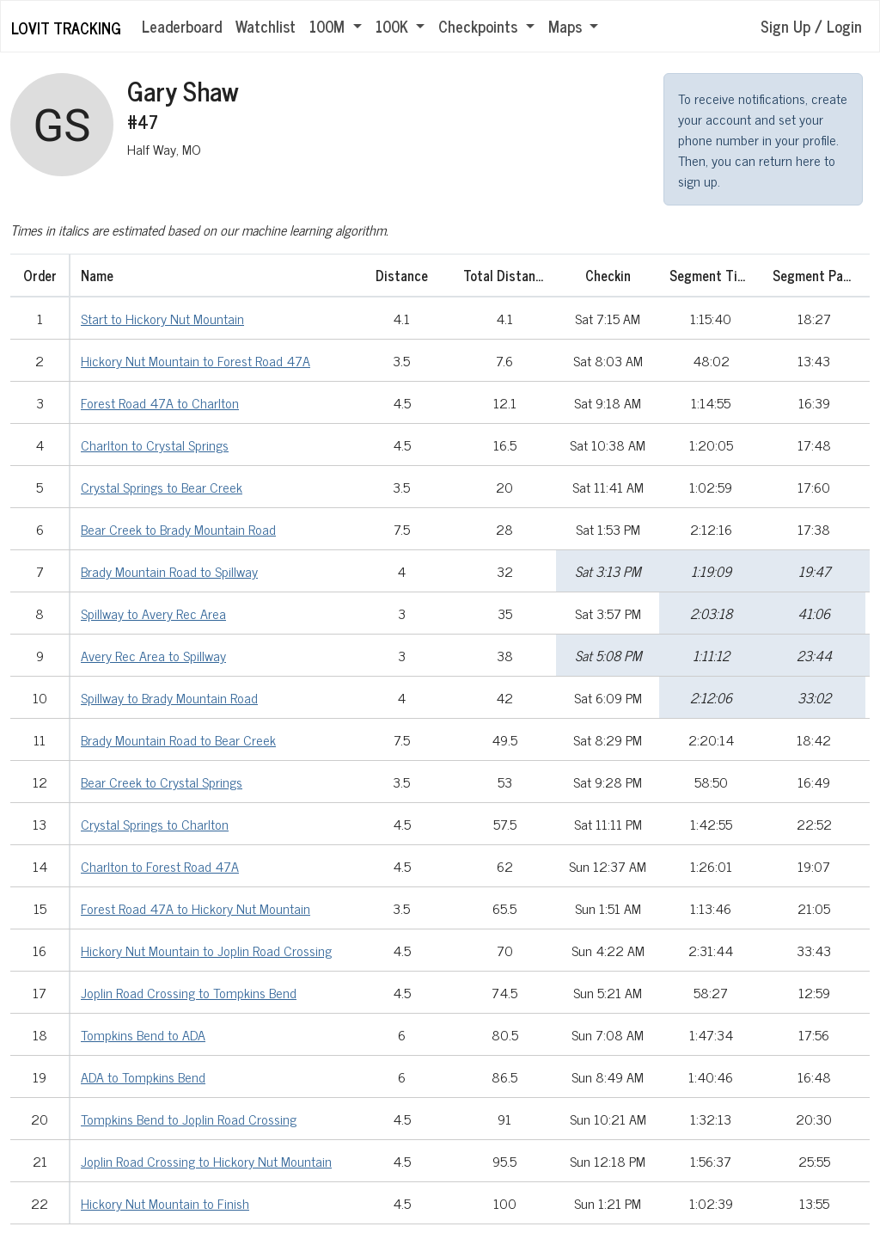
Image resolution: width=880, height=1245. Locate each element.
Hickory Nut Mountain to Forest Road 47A (195, 360)
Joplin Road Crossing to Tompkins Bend (188, 992)
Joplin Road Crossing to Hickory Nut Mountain (206, 1160)
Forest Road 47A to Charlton (160, 402)
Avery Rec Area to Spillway (153, 655)
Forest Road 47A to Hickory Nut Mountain (195, 908)
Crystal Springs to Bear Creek (161, 486)
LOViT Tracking (66, 27)
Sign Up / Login (811, 26)
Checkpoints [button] (480, 26)
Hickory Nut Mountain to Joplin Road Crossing (206, 950)
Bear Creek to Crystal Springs (161, 781)
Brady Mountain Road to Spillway (169, 571)
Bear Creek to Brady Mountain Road (178, 528)
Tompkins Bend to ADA (143, 1034)
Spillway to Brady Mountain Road (169, 697)
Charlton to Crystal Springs (155, 444)
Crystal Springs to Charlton (155, 823)
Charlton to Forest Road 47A (160, 866)
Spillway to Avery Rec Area (153, 613)
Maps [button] (567, 26)
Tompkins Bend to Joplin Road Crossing (188, 1118)
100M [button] (329, 26)
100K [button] (394, 26)
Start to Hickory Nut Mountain (162, 318)
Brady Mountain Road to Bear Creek (178, 739)
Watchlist (265, 26)
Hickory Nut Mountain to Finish (165, 1203)
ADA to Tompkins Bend (143, 1076)
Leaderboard (182, 26)
